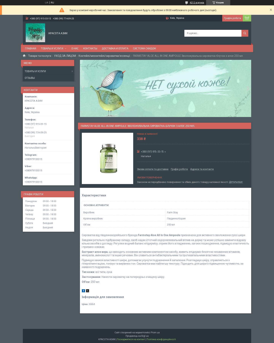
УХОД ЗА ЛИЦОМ (65, 55)
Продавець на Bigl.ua (137, 336)
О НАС (75, 48)
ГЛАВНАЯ (30, 48)
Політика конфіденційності (161, 339)
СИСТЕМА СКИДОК (144, 48)
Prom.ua (155, 332)
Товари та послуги (39, 55)
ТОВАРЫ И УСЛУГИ (52, 48)
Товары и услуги (35, 71)
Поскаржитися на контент (131, 339)
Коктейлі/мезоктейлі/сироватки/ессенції (104, 55)
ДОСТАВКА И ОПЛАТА (115, 48)
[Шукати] (244, 33)
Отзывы (30, 77)
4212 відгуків (197, 2)
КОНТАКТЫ (90, 48)
